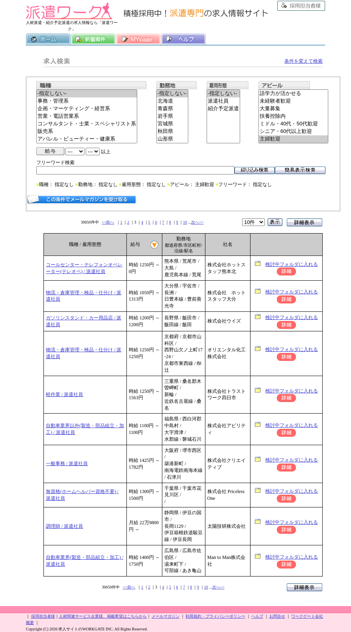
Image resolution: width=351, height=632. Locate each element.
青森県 (172, 109)
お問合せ (277, 616)
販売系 (87, 131)
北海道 (172, 101)
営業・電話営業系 (87, 116)
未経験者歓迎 (293, 101)
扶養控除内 (293, 116)
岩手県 (172, 116)
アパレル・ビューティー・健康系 (87, 139)
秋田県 (172, 131)
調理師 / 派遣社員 (64, 526)
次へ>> (197, 222)
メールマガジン (165, 616)
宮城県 (172, 124)
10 (185, 222)
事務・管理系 (87, 101)
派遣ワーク (69, 11)
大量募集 (293, 109)
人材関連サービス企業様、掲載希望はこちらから (103, 616)
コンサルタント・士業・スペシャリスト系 (87, 124)
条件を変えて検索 (303, 61)
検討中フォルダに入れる (291, 264)
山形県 (172, 139)
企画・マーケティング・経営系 (87, 109)
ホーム (48, 39)
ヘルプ (183, 39)
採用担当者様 (301, 6)
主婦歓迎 (293, 139)
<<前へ (108, 222)
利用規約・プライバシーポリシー (215, 616)
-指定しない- (87, 93)
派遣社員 (223, 101)
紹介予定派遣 (223, 109)
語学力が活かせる (293, 93)
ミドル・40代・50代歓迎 (293, 124)
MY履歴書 (138, 39)
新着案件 (93, 39)
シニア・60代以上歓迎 (293, 131)
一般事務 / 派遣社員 (67, 463)
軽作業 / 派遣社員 (64, 394)
